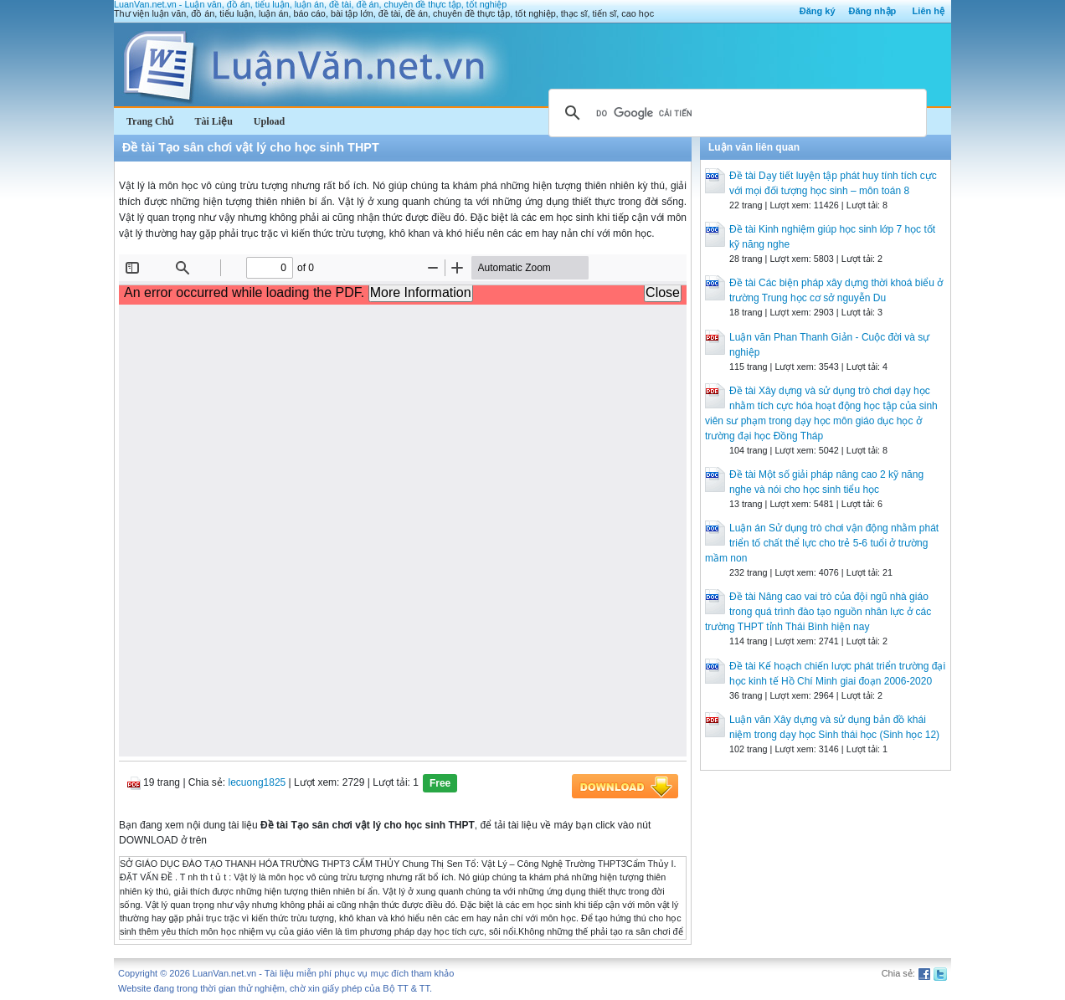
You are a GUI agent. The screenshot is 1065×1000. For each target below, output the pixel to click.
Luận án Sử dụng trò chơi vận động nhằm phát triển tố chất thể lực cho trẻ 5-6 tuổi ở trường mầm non (822, 543)
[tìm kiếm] (735, 113)
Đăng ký (818, 11)
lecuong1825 (257, 782)
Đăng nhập (873, 11)
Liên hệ (928, 11)
